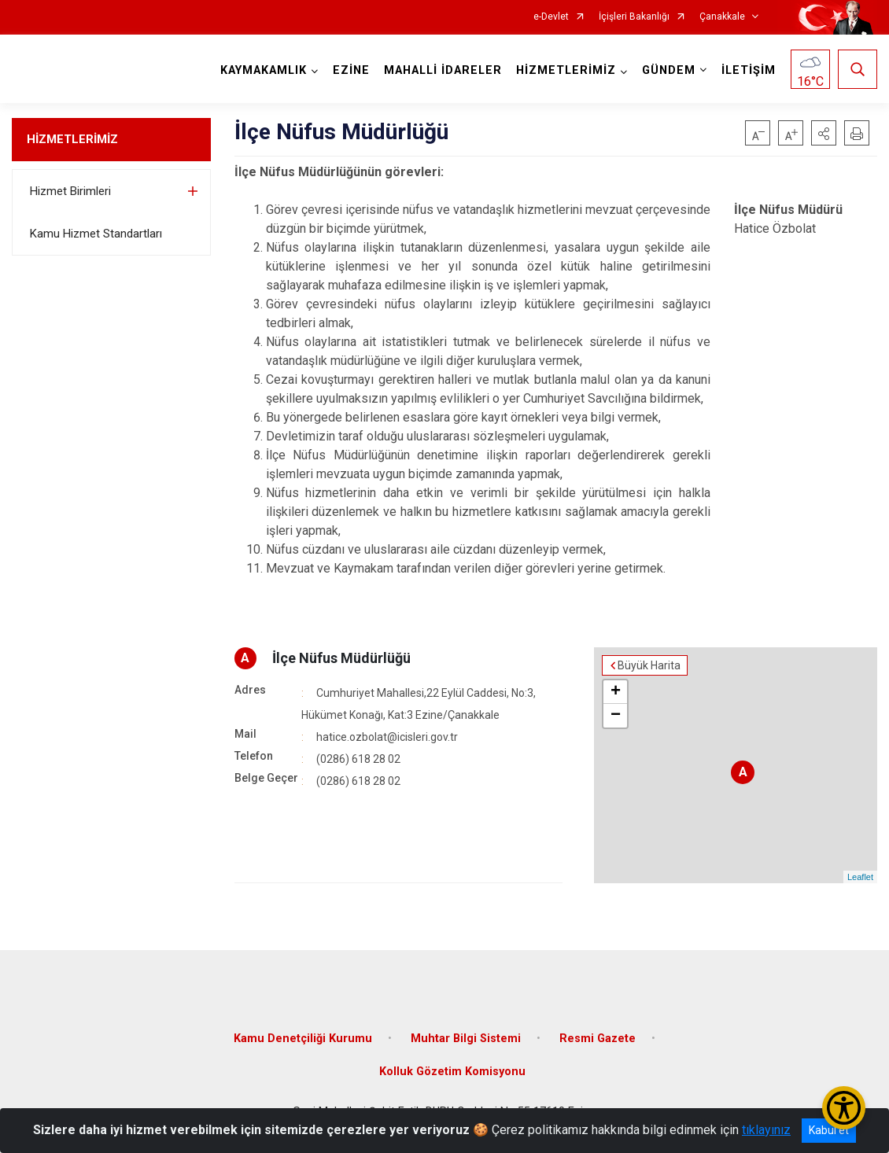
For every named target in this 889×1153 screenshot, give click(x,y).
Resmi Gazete (597, 1038)
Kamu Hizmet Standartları (96, 234)
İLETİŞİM (748, 70)
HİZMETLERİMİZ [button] (566, 70)
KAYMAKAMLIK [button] (263, 70)
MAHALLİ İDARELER (443, 70)
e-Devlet (551, 17)
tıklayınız (766, 1129)
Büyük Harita (649, 665)
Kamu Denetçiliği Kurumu (303, 1038)
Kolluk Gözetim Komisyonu (452, 1071)
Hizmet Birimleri (70, 191)
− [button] (615, 716)
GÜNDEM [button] (668, 70)
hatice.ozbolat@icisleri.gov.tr (387, 737)
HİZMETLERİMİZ (72, 139)
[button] (823, 133)
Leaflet (860, 877)
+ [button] (615, 692)
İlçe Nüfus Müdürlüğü (341, 658)
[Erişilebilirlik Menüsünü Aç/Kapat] (843, 1107)
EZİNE (351, 70)
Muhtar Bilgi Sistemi (466, 1038)
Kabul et (829, 1130)
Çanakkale (722, 17)
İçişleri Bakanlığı (634, 17)
